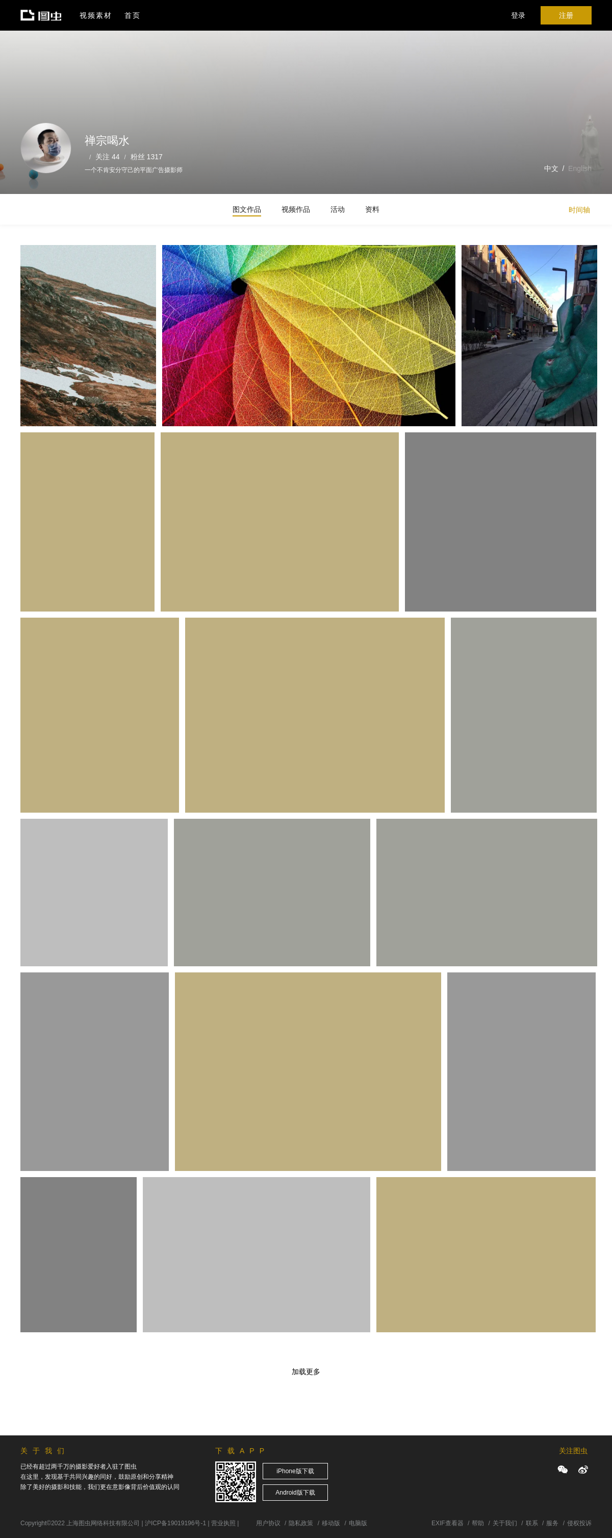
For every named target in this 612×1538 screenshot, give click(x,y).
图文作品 (247, 209)
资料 (372, 209)
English (580, 168)
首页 (132, 15)
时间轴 (579, 210)
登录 (518, 15)
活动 (337, 209)
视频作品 (296, 209)
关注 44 (107, 157)
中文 (551, 168)
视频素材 (96, 15)
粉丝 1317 (147, 157)
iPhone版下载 (295, 1471)
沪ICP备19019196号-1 (175, 1523)
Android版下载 (295, 1492)
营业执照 (223, 1523)
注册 (566, 15)
